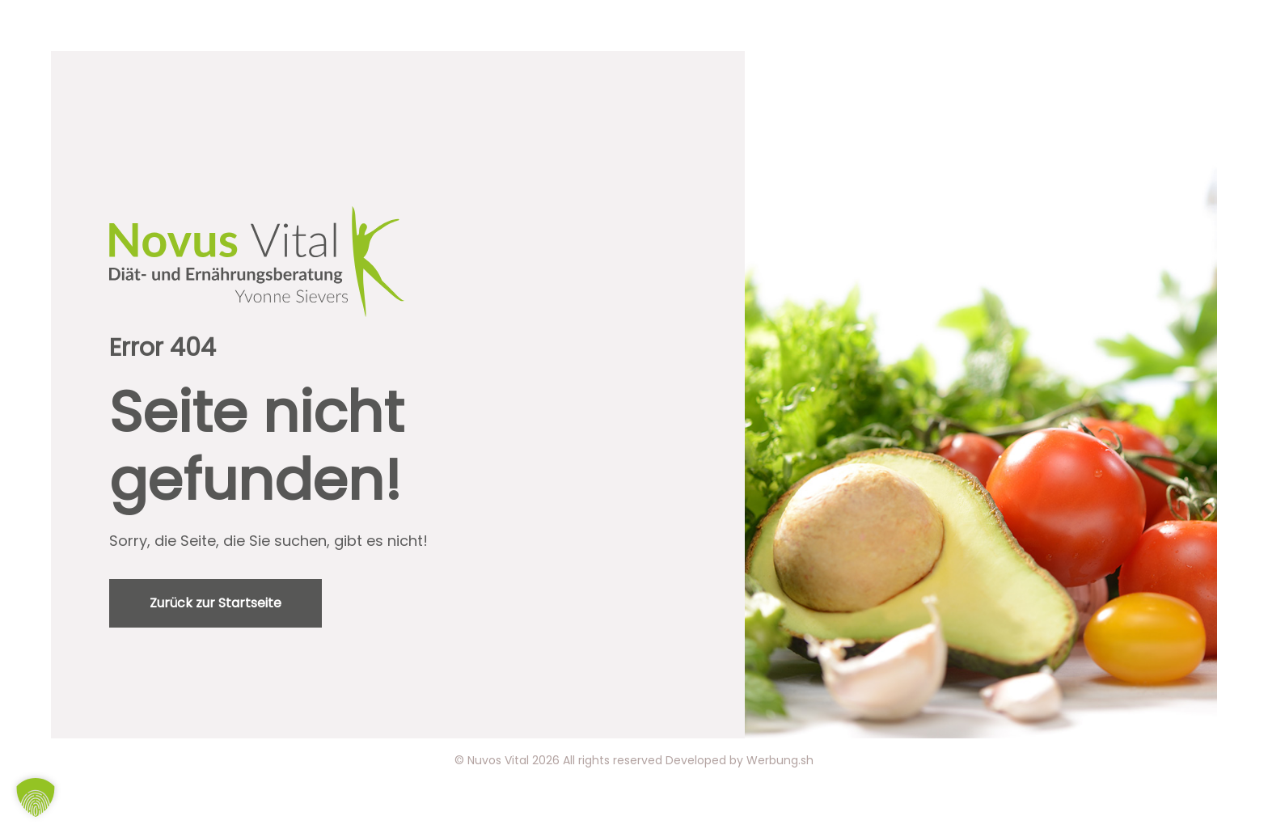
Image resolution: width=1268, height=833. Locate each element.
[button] (35, 797)
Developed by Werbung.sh (740, 760)
